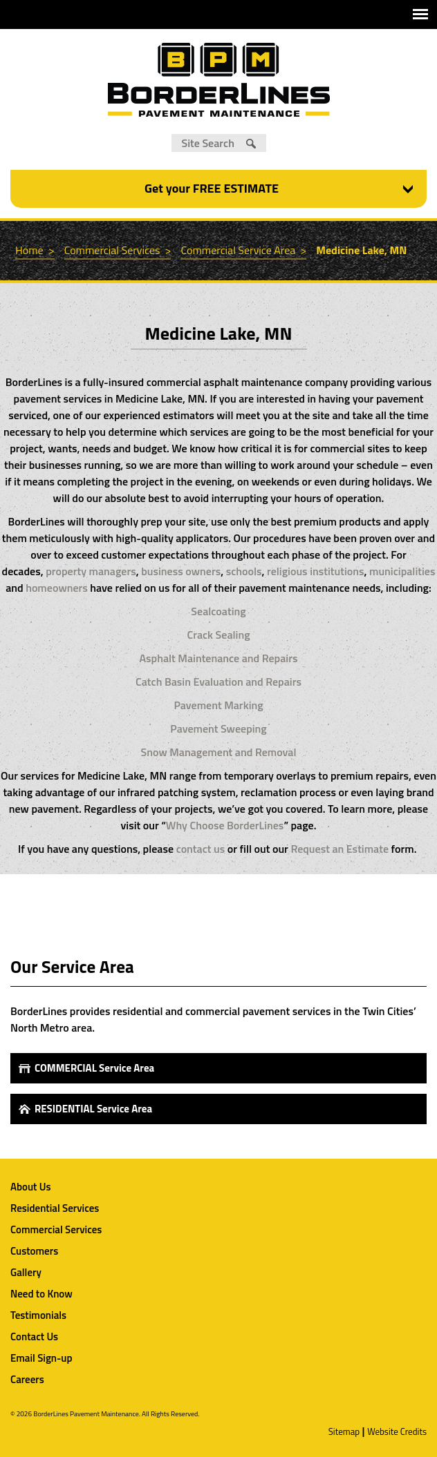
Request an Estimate (339, 848)
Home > (35, 250)
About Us (30, 1187)
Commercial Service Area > (243, 250)
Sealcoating (218, 611)
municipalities (402, 571)
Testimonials (38, 1315)
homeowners (57, 587)
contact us (200, 848)
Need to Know (41, 1294)
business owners (181, 571)
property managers (91, 571)
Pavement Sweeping (218, 728)
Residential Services (54, 1208)
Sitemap (344, 1431)
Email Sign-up (41, 1358)
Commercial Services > (117, 250)
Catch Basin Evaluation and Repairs (218, 681)
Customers (34, 1251)
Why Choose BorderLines (225, 825)
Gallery (25, 1272)
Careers (27, 1379)
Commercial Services (56, 1229)
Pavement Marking (218, 705)
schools (244, 571)
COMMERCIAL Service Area (94, 1068)
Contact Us (34, 1336)
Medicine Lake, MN (361, 250)
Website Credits (397, 1431)
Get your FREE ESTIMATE (212, 188)
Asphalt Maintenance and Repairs (219, 658)
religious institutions (314, 571)
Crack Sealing (218, 634)
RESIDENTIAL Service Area (93, 1109)
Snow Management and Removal (219, 752)
